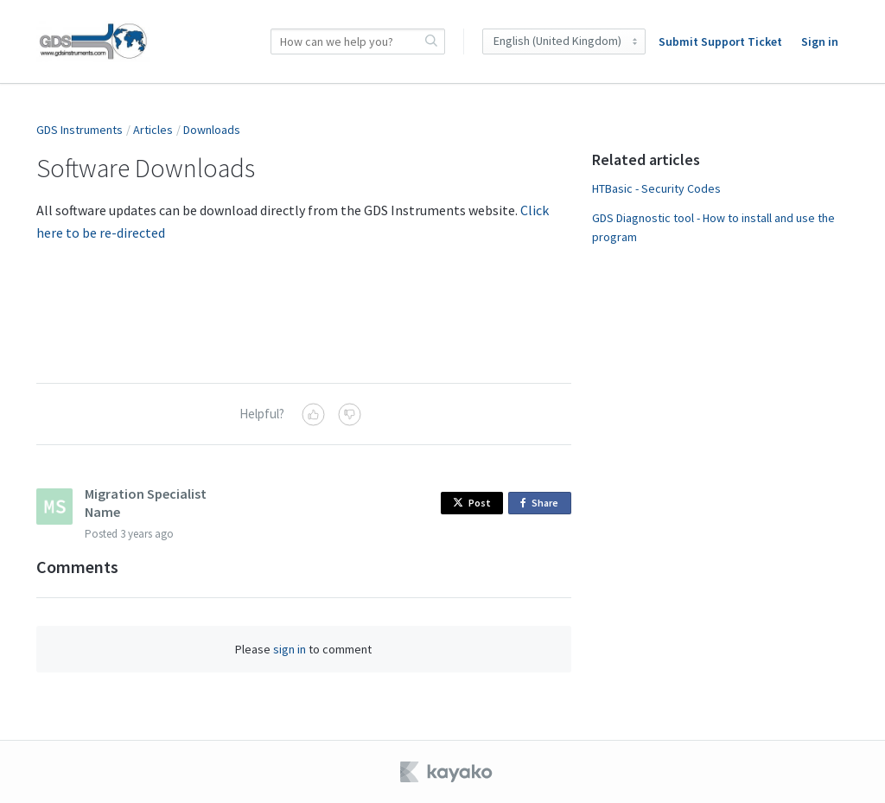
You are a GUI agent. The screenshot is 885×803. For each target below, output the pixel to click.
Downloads (211, 129)
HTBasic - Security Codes (656, 188)
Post (472, 502)
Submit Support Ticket (720, 41)
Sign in (819, 41)
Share (542, 503)
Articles (153, 129)
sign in (289, 649)
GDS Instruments (79, 129)
